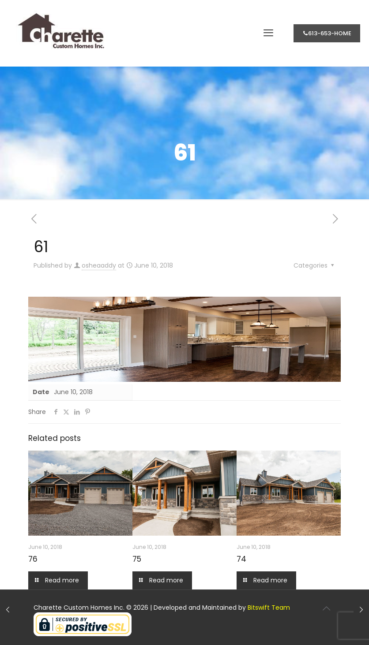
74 (241, 559)
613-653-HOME (326, 33)
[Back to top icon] (326, 608)
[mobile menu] (268, 33)
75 (136, 559)
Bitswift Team (269, 607)
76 (33, 559)
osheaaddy (99, 265)
